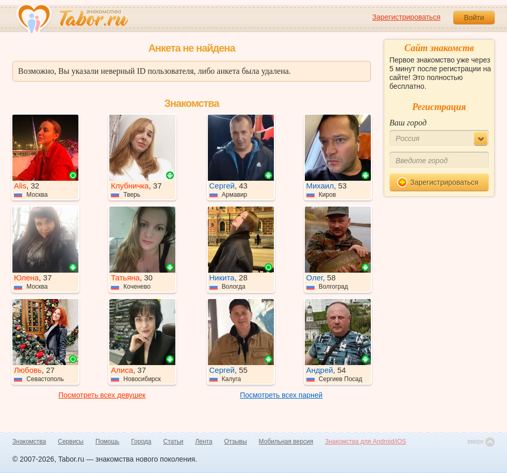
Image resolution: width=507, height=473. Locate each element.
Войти (474, 17)
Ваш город (408, 122)
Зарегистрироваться (406, 17)
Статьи (173, 441)
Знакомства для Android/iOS (365, 441)
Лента (203, 441)
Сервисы (71, 441)
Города (141, 441)
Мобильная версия (286, 441)
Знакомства (29, 441)
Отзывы (235, 441)
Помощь (107, 441)
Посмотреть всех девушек (101, 395)
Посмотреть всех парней (281, 395)
